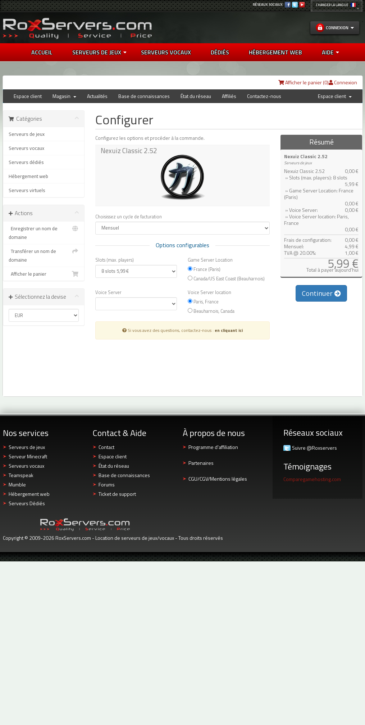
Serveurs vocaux (26, 148)
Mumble (17, 484)
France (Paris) (204, 269)
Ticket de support (117, 494)
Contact (106, 447)
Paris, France (203, 301)
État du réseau (196, 96)
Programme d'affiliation (213, 447)
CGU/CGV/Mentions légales (217, 478)
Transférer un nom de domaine (44, 255)
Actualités (97, 96)
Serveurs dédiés (26, 162)
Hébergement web (28, 176)
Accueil (42, 52)
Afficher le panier (44, 274)
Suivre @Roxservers (314, 448)
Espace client (28, 96)
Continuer (321, 293)
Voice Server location (209, 292)
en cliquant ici (229, 330)
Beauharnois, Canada (211, 310)
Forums (107, 484)
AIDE (330, 52)
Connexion (343, 82)
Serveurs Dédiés (27, 503)
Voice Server (108, 292)
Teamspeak (21, 475)
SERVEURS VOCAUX (166, 52)
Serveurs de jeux (99, 52)
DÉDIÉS (220, 52)
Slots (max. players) (114, 260)
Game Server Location (210, 260)
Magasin (64, 96)
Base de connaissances (144, 96)
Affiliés (229, 96)
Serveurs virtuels (27, 190)
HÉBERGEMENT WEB (275, 52)
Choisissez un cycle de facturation (128, 216)
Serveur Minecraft (28, 456)
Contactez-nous (264, 96)
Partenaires (201, 463)
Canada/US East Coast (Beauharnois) (226, 278)
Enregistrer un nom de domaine (44, 232)
